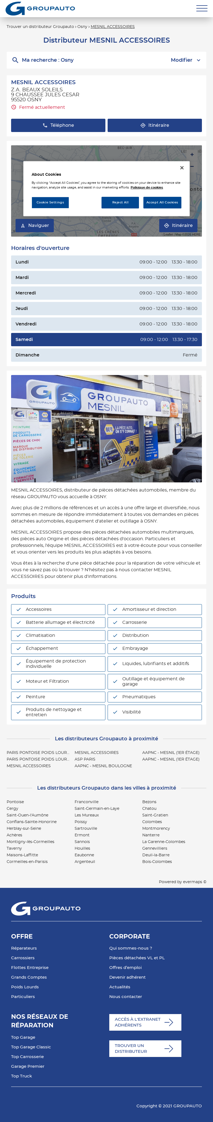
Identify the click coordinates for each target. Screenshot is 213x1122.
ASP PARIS (85, 759)
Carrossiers (23, 958)
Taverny (14, 848)
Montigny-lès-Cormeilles (30, 842)
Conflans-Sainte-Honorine (32, 822)
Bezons (149, 802)
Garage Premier (27, 1066)
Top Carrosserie (27, 1057)
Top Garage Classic (31, 1047)
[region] (106, 188)
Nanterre (150, 835)
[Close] (182, 168)
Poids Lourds (25, 987)
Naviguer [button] (34, 225)
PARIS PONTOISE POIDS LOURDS (40, 753)
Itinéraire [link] (178, 225)
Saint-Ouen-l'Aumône (27, 815)
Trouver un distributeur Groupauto (40, 27)
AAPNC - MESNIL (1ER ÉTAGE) (171, 753)
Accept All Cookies (162, 202)
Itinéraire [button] (154, 125)
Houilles (82, 848)
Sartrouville (86, 829)
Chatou (149, 809)
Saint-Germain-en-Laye (97, 809)
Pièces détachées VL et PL (137, 958)
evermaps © (194, 882)
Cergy (12, 809)
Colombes (152, 822)
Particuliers (23, 997)
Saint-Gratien (155, 815)
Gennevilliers (154, 848)
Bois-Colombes (157, 862)
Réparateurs (24, 948)
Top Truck (21, 1076)
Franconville (86, 802)
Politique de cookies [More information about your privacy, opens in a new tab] (147, 187)
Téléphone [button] (58, 125)
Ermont (82, 835)
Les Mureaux (87, 815)
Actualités (119, 987)
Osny (82, 27)
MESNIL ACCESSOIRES (113, 27)
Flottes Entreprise (30, 968)
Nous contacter (125, 997)
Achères (14, 835)
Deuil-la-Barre (155, 855)
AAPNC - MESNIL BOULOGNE (103, 766)
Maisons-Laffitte (22, 855)
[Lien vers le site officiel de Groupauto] (40, 8)
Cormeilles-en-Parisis (27, 862)
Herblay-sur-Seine (24, 829)
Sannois (82, 842)
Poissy (81, 822)
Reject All (120, 202)
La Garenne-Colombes (163, 842)
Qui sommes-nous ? (130, 948)
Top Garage (23, 1037)
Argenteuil (85, 862)
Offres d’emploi (125, 968)
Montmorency (156, 829)
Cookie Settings (50, 202)
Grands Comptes (29, 977)
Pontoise (15, 802)
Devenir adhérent (127, 977)
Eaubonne (84, 855)
